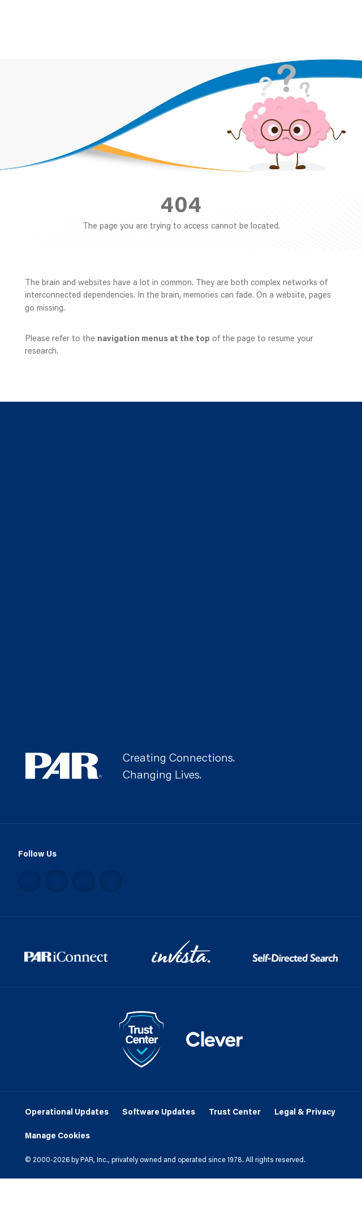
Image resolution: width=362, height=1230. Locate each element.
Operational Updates (67, 1111)
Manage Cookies (57, 1135)
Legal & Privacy (304, 1111)
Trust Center (235, 1111)
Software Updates (158, 1111)
